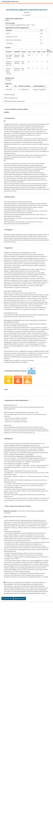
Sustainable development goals (15, 371)
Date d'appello (10, 94)
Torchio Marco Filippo (8, 70)
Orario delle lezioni (11, 98)
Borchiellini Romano (9, 56)
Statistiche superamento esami (15, 101)
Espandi (8, 80)
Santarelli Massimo (9, 62)
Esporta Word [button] (20, 598)
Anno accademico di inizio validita (16, 109)
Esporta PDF (7, 598)
